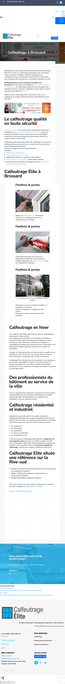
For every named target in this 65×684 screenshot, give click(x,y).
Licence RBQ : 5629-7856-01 (11, 634)
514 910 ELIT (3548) (34, 486)
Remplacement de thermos (43, 641)
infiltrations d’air (29, 215)
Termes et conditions (7, 588)
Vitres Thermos (59, 623)
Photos (42, 626)
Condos (37, 626)
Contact (13, 570)
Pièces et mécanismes (41, 644)
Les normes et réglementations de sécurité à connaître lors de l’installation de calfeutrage (26, 595)
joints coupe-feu (38, 261)
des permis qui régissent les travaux (27, 132)
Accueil (21, 623)
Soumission (60, 626)
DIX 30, (24, 91)
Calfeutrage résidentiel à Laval (17, 155)
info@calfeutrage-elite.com (16, 2)
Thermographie (39, 623)
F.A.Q (47, 626)
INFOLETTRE (41, 656)
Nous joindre (62, 21)
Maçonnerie (49, 623)
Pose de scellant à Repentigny (16, 159)
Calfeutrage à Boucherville (15, 153)
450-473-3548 (63, 13)
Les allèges (4, 593)
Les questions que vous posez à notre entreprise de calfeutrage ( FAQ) (21, 590)
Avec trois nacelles (11, 130)
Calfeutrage (29, 623)
